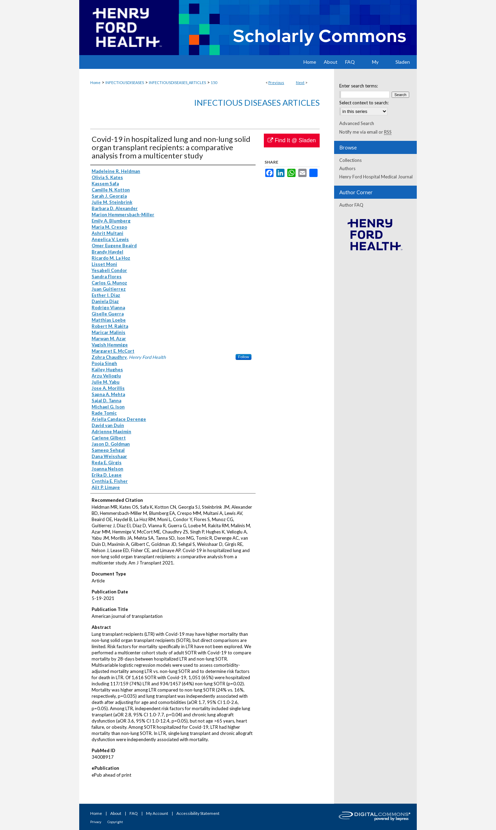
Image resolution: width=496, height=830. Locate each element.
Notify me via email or (365, 132)
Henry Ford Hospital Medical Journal (376, 176)
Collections (350, 160)
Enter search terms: (358, 86)
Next (300, 82)
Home (95, 82)
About (115, 813)
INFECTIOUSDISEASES (124, 82)
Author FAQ (351, 205)
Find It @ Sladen (292, 140)
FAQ (134, 813)
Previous (276, 82)
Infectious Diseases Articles (257, 102)
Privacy (95, 822)
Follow (243, 357)
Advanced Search (356, 123)
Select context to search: (364, 102)
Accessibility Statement (197, 813)
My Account (157, 813)
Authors (347, 168)
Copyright (115, 822)
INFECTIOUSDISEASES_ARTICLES (177, 82)
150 (214, 82)
